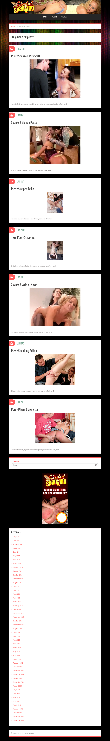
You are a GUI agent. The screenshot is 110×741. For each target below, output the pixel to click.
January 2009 (17, 667)
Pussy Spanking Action (24, 350)
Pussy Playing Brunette (24, 409)
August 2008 (17, 686)
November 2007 (18, 720)
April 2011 (16, 598)
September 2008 (18, 682)
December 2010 (18, 613)
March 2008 (17, 705)
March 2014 (17, 563)
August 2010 (17, 628)
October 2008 (17, 678)
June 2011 (16, 590)
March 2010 (17, 648)
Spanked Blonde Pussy (24, 122)
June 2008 (16, 694)
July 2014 (16, 548)
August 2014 (17, 544)
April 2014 (16, 560)
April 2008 (16, 701)
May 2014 (16, 556)
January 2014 (17, 571)
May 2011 (16, 594)
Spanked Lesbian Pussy (24, 284)
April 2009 (16, 655)
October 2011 (17, 575)
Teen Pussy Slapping (23, 237)
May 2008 (16, 697)
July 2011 (16, 586)
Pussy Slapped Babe (22, 189)
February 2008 (18, 709)
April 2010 (16, 644)
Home (45, 16)
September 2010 (18, 625)
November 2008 (18, 674)
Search (16, 461)
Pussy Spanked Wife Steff (25, 56)
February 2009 (18, 663)
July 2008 (16, 690)
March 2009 (17, 659)
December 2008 (18, 671)
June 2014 (16, 552)
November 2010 (18, 617)
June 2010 (16, 636)
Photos (64, 16)
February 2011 (18, 606)
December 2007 (18, 717)
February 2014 (18, 567)
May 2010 (16, 640)
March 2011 (17, 602)
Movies (54, 16)
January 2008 (17, 713)
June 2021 (16, 540)
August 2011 (17, 583)
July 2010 (16, 632)
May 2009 (16, 651)
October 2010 (17, 621)
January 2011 (17, 609)
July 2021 (16, 537)
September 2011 (18, 579)
